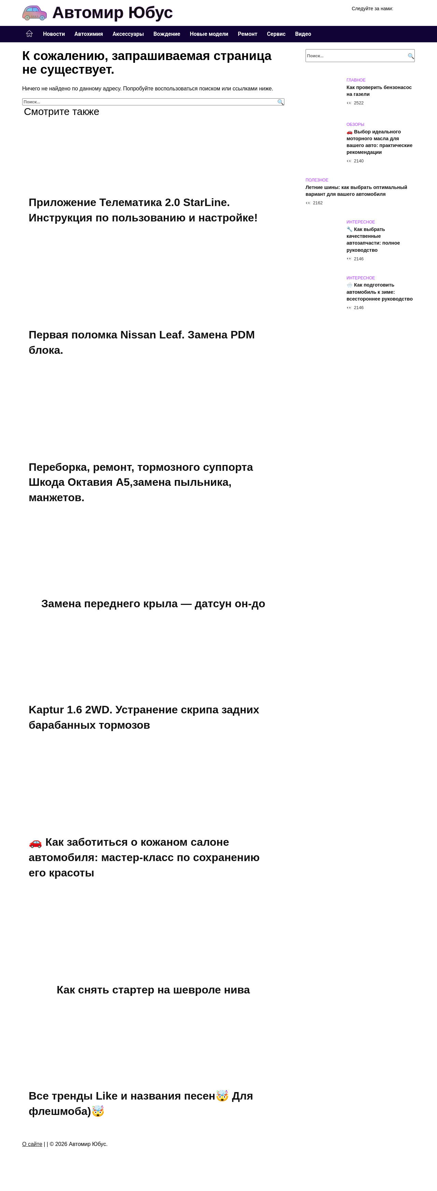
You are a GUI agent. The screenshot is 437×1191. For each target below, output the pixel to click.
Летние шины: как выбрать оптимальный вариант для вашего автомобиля (356, 191)
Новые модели (209, 34)
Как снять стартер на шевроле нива (153, 991)
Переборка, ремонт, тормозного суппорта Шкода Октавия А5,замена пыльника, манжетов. (141, 482)
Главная (29, 34)
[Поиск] (279, 101)
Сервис (276, 34)
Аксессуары (128, 34)
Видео (303, 34)
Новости (54, 34)
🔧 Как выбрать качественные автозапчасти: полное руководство (373, 239)
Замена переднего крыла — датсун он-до (153, 604)
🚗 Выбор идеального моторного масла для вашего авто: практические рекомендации (379, 142)
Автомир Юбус (112, 12)
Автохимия (88, 34)
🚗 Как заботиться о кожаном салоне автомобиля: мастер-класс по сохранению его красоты (144, 858)
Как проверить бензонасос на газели (379, 91)
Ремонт (247, 34)
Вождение (167, 34)
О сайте (32, 1145)
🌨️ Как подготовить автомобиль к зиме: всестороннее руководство (380, 292)
